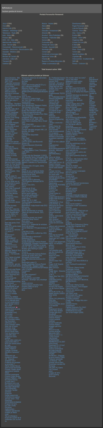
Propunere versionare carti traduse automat (12, 84)
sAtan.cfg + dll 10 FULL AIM (75, 216)
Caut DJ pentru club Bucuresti (32, 142)
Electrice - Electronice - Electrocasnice (16, 49)
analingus (69, 86)
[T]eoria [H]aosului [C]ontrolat (32, 145)
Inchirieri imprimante (12, 374)
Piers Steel (25, 138)
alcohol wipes (26, 250)
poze (50, 233)
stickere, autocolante (56, 216)
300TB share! (26, 276)
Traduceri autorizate (56, 359)
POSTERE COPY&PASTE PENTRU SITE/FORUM (75, 254)
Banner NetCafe (71, 173)
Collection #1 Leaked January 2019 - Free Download (12, 398)
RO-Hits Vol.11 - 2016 (73, 219)
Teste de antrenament (56, 131)
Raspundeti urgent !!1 (29, 262)
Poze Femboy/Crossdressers (76, 264)
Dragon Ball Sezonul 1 (56, 198)
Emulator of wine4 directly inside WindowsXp (11, 134)
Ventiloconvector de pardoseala (33, 173)
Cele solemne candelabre (74, 230)
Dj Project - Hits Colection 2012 (77, 159)
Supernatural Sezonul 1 (74, 243)
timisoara (52, 116)
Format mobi (53, 190)
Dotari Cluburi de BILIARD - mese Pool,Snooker (55, 127)
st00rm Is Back (92, 128)
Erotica (74, 35)
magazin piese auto (72, 147)
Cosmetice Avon (27, 223)
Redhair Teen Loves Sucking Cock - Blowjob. (56, 90)
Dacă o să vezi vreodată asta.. (54, 103)
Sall (90, 100)
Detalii (24, 273)
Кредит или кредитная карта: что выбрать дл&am (57, 243)
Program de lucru (11, 404)
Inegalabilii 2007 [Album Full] (32, 117)
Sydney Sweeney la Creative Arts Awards (12, 272)
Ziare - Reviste (8, 45)
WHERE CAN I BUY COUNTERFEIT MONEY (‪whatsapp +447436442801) (12, 111)
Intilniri (24, 154)
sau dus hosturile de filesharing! (56, 253)
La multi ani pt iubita (73, 242)
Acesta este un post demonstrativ (12, 127)
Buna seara (26, 221)
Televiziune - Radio (9, 33)
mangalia (69, 193)
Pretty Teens (26, 198)
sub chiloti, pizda (71, 293)
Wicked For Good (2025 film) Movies (11, 192)
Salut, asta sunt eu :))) (56, 162)
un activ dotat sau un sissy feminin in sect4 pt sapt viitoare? (12, 183)
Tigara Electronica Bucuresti (75, 250)
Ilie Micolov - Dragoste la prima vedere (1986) (57, 356)
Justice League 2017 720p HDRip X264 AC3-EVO (75, 104)
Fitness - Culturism (78, 63)
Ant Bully (25, 81)
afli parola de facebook (74, 161)
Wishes (24, 83)
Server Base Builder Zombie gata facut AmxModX (56, 312)
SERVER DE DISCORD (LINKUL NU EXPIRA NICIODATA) (11, 149)
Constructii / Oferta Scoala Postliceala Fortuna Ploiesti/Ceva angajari (75, 269)
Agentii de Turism (48, 56)
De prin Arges (9, 86)
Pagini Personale (78, 26)
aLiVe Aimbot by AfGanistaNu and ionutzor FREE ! (76, 118)
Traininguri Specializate (74, 200)
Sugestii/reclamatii (11, 159)
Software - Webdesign (10, 31)
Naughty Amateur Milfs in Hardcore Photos (74, 134)
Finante (44, 59)
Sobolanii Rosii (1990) (29, 190)
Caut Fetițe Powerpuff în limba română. (12, 189)
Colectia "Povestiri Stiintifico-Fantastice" (12, 351)
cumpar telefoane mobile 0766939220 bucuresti (74, 310)
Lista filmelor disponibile (30, 135)
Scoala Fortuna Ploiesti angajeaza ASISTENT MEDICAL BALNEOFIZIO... (77, 279)
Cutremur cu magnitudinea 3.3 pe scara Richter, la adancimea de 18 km (56, 202)
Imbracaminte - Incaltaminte (82, 59)
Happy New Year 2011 (56, 276)
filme (23, 290)
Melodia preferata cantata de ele (93, 92)
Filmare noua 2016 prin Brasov (76, 214)
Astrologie (45, 49)
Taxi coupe (8, 316)
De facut (69, 169)
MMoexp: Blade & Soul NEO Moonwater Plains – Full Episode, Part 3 (13, 253)
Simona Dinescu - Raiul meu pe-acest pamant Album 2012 (77, 211)
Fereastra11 (26, 271)
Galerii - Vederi (77, 38)
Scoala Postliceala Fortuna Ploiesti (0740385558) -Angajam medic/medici (35, 242)
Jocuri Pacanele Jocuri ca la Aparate (57, 304)
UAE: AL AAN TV (11, 176)
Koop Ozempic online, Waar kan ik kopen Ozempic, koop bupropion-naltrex (12, 327)
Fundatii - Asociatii (48, 47)
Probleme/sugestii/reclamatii (31, 112)
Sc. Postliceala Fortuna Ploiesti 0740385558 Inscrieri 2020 (57, 98)
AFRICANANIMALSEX (74, 128)
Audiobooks (9, 195)
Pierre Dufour (9, 119)
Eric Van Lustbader (11, 88)
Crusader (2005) (71, 209)
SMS (74, 61)
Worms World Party (11, 331)
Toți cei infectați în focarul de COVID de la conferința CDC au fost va (13, 418)
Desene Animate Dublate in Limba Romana (11, 155)
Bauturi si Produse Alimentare (52, 61)
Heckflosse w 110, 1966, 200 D (32, 119)
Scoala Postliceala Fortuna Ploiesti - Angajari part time (55, 324)
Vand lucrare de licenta (13, 368)
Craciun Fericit (27, 288)
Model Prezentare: (93, 125)
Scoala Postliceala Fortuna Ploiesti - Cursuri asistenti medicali (55, 318)
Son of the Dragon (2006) (74, 312)
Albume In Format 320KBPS (11, 248)
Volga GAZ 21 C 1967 (29, 200)
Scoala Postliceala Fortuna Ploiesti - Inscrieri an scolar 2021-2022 (34, 254)
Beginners (8, 236)
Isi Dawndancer (71, 259)
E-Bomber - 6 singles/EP (9, 139)
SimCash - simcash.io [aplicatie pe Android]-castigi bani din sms (56, 84)
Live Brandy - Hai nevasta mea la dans (56, 361)
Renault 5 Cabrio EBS (73, 83)
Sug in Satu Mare (72, 79)
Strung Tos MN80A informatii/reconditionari (13, 298)
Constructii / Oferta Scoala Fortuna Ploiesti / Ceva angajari (77, 285)
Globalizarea (70, 305)
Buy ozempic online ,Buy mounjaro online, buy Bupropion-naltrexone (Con (12, 320)
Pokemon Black (27, 148)
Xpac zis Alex (26, 97)
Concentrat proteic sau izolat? (32, 217)
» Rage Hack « (27, 140)
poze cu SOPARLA (55, 230)
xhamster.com (70, 154)
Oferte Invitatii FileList (12, 366)
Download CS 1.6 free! (57, 345)
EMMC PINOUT (10, 349)
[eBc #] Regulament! (93, 78)
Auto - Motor (7, 35)
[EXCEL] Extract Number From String (12, 116)
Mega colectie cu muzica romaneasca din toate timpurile (56, 348)
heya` (68, 186)
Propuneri (8, 393)
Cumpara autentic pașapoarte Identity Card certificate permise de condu (93, 111)
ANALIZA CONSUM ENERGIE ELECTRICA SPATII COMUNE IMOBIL (76, 196)
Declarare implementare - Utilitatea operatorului (12, 409)
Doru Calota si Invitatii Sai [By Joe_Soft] (12, 258)
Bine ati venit (70, 245)
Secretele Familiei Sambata (11, 391)
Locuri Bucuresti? (72, 162)
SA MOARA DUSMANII (13, 402)
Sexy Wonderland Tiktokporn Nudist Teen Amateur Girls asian (34, 106)
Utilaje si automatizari (49, 63)
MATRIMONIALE (55, 154)
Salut (23, 123)
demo (68, 202)
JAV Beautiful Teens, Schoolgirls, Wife (35, 157)
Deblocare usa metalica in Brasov (11, 356)
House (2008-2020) (28, 240)
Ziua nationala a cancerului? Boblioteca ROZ (31, 237)
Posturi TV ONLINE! (73, 131)
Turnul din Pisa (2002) (29, 197)
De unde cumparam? (29, 274)
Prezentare (9, 314)
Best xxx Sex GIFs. (28, 185)
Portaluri (5, 38)
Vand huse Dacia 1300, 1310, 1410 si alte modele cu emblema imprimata (35, 160)
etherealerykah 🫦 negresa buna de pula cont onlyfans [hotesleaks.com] (12, 309)
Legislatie (75, 56)
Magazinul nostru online (74, 81)
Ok (50, 155)
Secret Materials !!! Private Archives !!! (35, 228)
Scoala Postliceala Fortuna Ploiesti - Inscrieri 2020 (55, 107)
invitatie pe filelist (11, 412)
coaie (7, 414)
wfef (50, 297)
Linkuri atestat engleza (73, 217)
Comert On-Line (77, 42)
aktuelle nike (26, 209)
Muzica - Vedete (47, 23)
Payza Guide (70, 136)
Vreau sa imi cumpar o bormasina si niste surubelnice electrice (76, 205)
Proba (68, 283)
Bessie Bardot (70, 145)
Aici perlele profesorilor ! (30, 195)
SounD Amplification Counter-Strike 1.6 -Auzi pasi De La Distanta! (12, 215)
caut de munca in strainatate (75, 171)
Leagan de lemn (54, 373)
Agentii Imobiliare (78, 54)
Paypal (24, 136)
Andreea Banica (71, 190)
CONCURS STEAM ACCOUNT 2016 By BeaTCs (77, 232)
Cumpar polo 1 (10, 381)
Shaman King (92, 87)
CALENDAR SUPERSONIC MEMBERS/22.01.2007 (57, 340)
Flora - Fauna (77, 49)
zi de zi (51, 274)
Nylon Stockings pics (12, 274)
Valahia (7, 174)
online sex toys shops (56, 173)
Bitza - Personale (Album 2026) (11, 130)
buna (50, 307)
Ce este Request (71, 178)
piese (51, 371)
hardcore (52, 192)
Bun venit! (8, 305)
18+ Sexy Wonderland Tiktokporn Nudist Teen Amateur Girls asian (33, 110)
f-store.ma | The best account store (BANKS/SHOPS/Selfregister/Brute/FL (35, 91)
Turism (74, 52)
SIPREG (52, 283)
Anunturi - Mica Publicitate (51, 35)
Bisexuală (69, 116)
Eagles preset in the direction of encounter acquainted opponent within (56, 137)
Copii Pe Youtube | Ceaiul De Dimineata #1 (56, 222)
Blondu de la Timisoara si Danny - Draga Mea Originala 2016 (77, 225)
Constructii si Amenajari (50, 54)
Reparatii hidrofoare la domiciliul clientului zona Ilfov (77, 96)
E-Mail (74, 45)
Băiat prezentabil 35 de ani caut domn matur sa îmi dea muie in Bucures (13, 99)
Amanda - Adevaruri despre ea (56, 151)
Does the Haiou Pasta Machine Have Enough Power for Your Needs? (13, 162)
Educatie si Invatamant (50, 31)
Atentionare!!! (9, 235)
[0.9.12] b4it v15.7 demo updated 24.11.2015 (74, 296)
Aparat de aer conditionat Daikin (33, 171)
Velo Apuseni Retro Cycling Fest (11, 197)
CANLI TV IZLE (54, 236)
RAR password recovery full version (56, 285)
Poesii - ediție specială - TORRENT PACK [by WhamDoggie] (74, 110)
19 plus (51, 249)
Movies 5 (25, 183)
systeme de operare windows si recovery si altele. (12, 143)
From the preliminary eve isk (75, 143)
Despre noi (25, 143)
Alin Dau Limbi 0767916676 (75, 88)
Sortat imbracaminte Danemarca (56, 182)
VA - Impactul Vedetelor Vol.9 (10, 360)
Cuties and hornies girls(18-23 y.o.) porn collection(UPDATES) (34, 85)
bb (22, 230)
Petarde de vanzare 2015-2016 (93, 83)
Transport (6, 61)
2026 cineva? (9, 186)
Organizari (76, 40)
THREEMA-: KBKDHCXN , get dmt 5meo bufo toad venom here (13, 265)
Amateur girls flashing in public (32, 249)
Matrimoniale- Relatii (10, 42)
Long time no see (28, 231)
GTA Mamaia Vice (28, 104)
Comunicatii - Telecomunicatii (13, 47)
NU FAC (69, 164)
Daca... (68, 266)
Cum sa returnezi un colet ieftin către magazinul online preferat (12, 335)
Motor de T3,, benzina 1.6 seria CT (12, 230)
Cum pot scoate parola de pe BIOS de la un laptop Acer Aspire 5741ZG (77, 91)
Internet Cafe (7, 28)
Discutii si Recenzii (72, 114)
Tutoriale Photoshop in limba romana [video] (75, 248)
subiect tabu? (70, 180)
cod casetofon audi (55, 250)
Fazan (68, 85)
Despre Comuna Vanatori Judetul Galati (56, 165)
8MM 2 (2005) (91, 97)
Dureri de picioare (28, 226)
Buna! (51, 269)
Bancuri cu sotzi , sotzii (74, 167)
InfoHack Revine (71, 304)
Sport (44, 28)
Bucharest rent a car (12, 383)
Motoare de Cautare (9, 56)
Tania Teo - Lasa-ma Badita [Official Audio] (12, 210)
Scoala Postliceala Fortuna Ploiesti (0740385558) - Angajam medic (34, 265)
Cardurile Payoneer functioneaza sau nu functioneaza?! (77, 184)
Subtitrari (6, 63)
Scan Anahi (53, 217)
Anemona (25, 133)
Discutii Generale (55, 212)
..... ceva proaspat (72, 235)
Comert (44, 52)
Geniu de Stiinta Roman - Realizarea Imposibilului (56, 159)
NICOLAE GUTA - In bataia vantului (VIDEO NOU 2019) (57, 293)
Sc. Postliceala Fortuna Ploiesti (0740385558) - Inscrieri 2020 (57, 79)
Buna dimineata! (71, 107)
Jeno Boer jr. (26, 204)
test (6, 233)
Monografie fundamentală (30, 257)
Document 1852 (10, 292)
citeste (24, 169)
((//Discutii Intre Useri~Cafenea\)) (55, 210)
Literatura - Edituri (9, 59)
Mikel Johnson (54, 267)
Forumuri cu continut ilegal (31, 98)
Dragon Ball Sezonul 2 (56, 197)
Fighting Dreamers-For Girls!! (76, 307)
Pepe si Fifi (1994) (28, 192)
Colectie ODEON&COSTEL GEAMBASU (55, 279)
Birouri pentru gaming (29, 193)
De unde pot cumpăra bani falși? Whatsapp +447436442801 (12, 386)
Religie (5, 54)
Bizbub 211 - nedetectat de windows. (34, 224)
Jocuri (5, 23)
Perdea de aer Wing (29, 174)
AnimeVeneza (70, 181)
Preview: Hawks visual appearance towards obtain (12, 371)
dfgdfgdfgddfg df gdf (12, 286)
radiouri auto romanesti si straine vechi (57, 227)
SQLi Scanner (54, 219)
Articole (44, 33)
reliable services (27, 283)
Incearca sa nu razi (55, 176)
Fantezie (25, 216)
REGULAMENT (10, 238)
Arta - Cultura (77, 33)
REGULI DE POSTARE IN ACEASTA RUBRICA (57, 186)
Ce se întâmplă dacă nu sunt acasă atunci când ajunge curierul (12, 302)
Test (23, 93)
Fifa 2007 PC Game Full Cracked (56, 368)
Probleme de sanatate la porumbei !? (12, 363)
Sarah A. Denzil (10, 90)
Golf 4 (24, 186)
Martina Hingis (10, 200)
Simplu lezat (70, 176)
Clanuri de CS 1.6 (72, 288)
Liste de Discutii (77, 28)
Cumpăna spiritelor (72, 299)
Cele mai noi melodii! (56, 235)
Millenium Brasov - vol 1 (30, 88)
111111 (24, 95)
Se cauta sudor (54, 174)
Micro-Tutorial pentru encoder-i (76, 148)
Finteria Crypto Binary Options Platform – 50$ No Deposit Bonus (13, 378)
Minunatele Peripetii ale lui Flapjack (12, 123)
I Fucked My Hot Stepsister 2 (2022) (34, 155)
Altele (44, 26)
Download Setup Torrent (30, 219)
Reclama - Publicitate (49, 38)
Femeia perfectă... (55, 331)
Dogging (69, 223)
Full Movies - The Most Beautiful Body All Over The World (13, 105)
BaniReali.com (71, 192)
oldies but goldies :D (73, 121)
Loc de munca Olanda (56, 288)
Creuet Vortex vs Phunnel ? (54, 194)
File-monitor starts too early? (76, 78)
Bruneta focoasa (10, 205)
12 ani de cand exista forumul (76, 129)
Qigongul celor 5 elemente (31, 180)
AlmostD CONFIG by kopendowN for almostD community (74, 100)
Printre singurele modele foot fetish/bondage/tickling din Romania (12, 280)
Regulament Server (55, 309)
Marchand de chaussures (30, 176)
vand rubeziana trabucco (74, 257)
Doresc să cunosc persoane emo (11, 289)
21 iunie (51, 247)
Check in (25, 252)
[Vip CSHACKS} (71, 236)
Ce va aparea (53, 133)
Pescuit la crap (54, 330)
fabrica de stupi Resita (12, 269)
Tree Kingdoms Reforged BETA (33, 181)
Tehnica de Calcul (48, 45)
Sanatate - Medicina (9, 52)
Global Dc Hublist (72, 166)
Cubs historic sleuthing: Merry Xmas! (34, 121)
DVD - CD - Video (9, 40)
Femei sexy (9, 207)
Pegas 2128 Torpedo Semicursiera (56, 265)
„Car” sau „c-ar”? (10, 285)
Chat (4, 26)
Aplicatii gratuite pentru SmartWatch (57, 179)
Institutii (75, 47)
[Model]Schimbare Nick (74, 252)
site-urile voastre (71, 188)
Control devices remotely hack (32, 285)
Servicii (44, 40)
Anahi (51, 214)
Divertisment (76, 23)
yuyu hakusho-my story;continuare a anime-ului (76, 151)
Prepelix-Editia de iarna (30, 286)
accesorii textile (54, 117)
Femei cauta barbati (56, 167)
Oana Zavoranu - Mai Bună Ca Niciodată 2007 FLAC (12, 79)
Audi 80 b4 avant (55, 207)
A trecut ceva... (27, 178)
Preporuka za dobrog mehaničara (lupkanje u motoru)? (12, 167)
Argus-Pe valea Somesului (54, 256)
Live (23, 147)
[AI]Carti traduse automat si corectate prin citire (12, 93)
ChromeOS (9, 276)
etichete (51, 259)
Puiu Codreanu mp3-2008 (31, 278)
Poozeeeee (70, 228)
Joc (50, 169)
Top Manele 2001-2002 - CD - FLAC (13, 179)
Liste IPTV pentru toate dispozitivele (13, 227)
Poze (67, 221)
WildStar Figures (92, 103)
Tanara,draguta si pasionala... (32, 202)
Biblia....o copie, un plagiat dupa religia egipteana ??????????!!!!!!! (11, 242)
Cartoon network (10, 261)
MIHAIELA (52, 231)
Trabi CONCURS (28, 124)
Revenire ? (69, 174)
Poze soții (8, 121)
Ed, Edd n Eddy (10, 406)
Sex (6, 354)
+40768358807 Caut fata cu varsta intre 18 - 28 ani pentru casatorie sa (34, 246)
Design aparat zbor (11, 395)
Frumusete (45, 42)
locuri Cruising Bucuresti (54, 375)
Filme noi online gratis (73, 123)
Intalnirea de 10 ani (28, 188)
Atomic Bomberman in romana (32, 211)
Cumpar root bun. (55, 171)
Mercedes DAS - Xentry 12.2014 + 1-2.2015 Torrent (56, 335)
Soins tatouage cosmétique (75, 138)
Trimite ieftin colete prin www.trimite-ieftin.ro (13, 341)
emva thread (53, 343)
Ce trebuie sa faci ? (55, 111)
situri (50, 290)
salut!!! (51, 328)
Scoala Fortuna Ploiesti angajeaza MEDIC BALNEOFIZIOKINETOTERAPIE (77, 274)
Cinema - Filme (77, 31)
